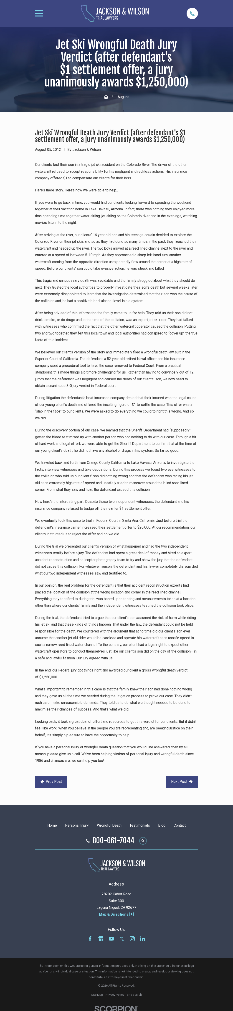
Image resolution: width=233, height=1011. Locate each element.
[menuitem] (97, 995)
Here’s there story (49, 190)
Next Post (182, 781)
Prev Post (51, 781)
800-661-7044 (113, 840)
